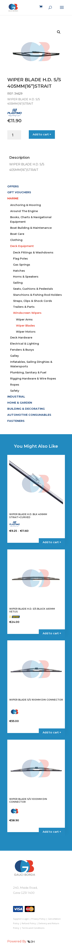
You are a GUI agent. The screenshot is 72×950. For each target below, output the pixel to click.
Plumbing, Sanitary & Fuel (28, 372)
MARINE (12, 198)
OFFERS (13, 186)
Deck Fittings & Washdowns (33, 252)
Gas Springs (21, 264)
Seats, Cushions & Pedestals (33, 288)
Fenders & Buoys (22, 349)
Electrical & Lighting (24, 343)
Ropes (14, 384)
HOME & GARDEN (19, 402)
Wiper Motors (26, 331)
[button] (58, 32)
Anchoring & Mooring (25, 205)
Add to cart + (42, 134)
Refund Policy (29, 923)
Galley (14, 355)
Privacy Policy (38, 918)
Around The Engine (24, 211)
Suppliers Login (21, 918)
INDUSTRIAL (16, 396)
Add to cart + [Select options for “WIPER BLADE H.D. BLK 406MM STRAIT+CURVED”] (52, 542)
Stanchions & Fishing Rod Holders (37, 295)
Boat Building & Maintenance (31, 228)
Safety (14, 390)
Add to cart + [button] (52, 633)
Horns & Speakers (25, 276)
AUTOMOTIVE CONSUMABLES (29, 415)
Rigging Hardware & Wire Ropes (33, 378)
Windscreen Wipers (27, 313)
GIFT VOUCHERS (19, 192)
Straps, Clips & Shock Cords (32, 301)
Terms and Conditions (33, 927)
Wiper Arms (24, 319)
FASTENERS (16, 421)
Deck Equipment (22, 246)
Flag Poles (20, 258)
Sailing (18, 282)
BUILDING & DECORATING (26, 408)
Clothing (16, 240)
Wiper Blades (25, 325)
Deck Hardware (21, 337)
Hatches (19, 270)
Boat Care (17, 234)
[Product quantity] (14, 135)
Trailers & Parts (24, 307)
